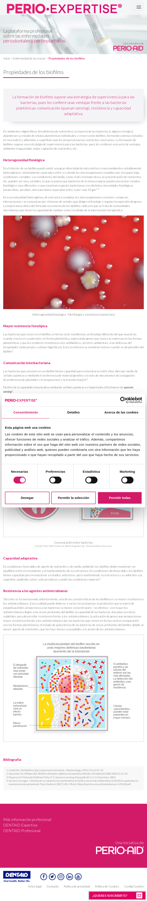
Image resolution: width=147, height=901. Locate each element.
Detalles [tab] (73, 412)
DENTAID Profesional (21, 830)
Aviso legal (35, 886)
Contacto (52, 886)
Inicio (6, 58)
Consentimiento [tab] (25, 412)
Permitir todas (119, 498)
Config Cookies (134, 886)
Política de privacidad (77, 886)
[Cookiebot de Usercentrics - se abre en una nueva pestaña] (123, 400)
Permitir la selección (73, 498)
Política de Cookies (107, 886)
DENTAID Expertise (20, 825)
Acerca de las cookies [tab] (121, 412)
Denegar (27, 498)
